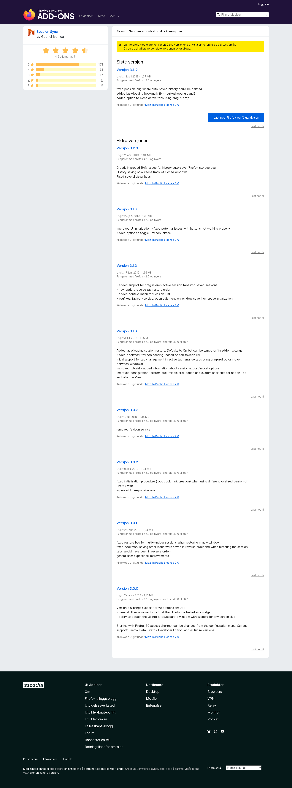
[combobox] (242, 14)
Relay (211, 705)
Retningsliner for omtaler (104, 747)
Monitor (213, 712)
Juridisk (67, 759)
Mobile (151, 698)
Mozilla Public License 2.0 (162, 104)
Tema (101, 16)
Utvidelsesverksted (100, 705)
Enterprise (153, 705)
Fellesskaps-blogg (99, 726)
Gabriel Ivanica (52, 37)
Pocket (213, 719)
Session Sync (47, 32)
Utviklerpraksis (96, 719)
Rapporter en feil (97, 740)
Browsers (214, 692)
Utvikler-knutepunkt (100, 712)
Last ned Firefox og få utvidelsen (236, 117)
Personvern (30, 759)
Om (87, 692)
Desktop (152, 692)
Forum (89, 733)
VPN (211, 698)
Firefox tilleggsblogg (101, 698)
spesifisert (56, 768)
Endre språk (214, 767)
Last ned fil (257, 126)
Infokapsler (50, 759)
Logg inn (263, 4)
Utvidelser (86, 16)
